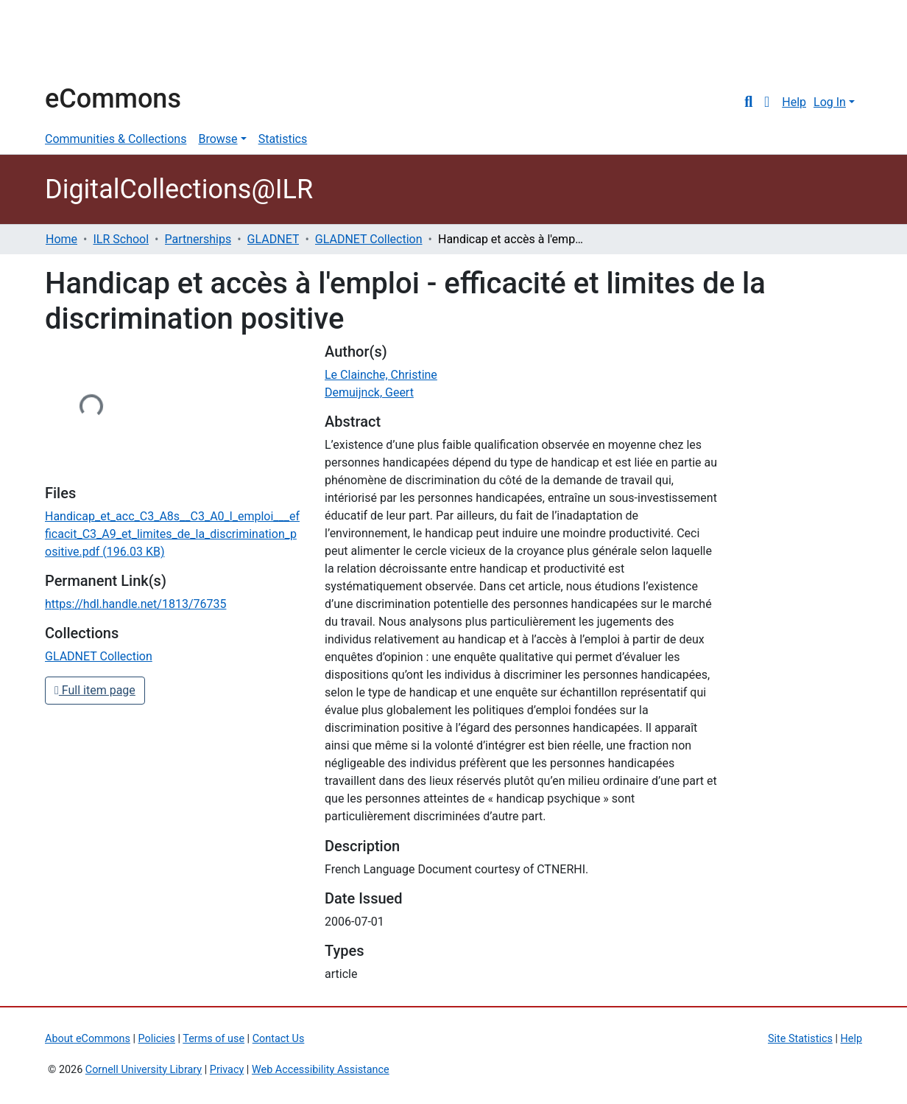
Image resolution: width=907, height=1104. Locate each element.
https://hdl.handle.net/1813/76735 (135, 604)
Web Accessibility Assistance (320, 1069)
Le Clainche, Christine (381, 375)
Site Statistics (800, 1039)
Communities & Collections (115, 139)
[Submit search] (748, 102)
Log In (830, 102)
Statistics (283, 139)
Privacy (227, 1069)
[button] (767, 102)
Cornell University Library (143, 1069)
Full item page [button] (94, 690)
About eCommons (87, 1039)
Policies (156, 1039)
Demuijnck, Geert (369, 392)
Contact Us (279, 1039)
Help (794, 102)
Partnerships (198, 239)
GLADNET (273, 239)
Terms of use (213, 1039)
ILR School (121, 239)
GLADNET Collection (369, 239)
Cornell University (82, 43)
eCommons (113, 98)
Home (61, 239)
